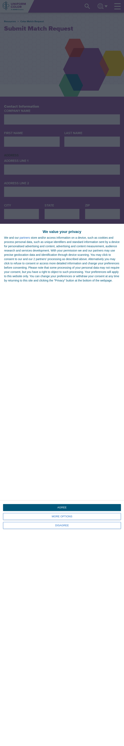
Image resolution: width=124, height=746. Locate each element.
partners (25, 237)
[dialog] (62, 485)
